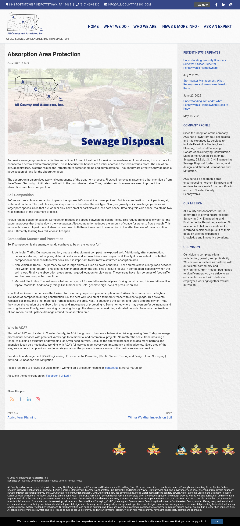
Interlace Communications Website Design (43, 480)
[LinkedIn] (224, 5)
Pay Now (202, 4)
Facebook (52, 375)
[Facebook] (216, 5)
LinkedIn (65, 375)
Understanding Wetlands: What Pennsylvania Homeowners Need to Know (205, 104)
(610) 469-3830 (89, 4)
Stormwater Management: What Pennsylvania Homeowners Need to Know (205, 84)
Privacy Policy (75, 480)
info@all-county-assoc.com (129, 4)
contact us (111, 367)
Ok (217, 521)
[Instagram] (231, 5)
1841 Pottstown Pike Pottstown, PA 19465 (40, 4)
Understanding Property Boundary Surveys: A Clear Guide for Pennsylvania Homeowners (204, 63)
